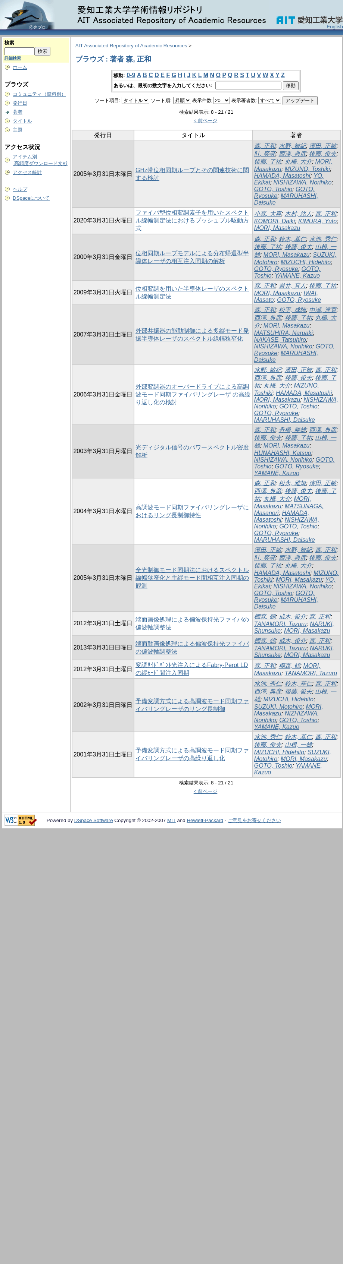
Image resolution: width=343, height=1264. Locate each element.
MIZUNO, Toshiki (307, 169)
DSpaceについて (31, 198)
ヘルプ (20, 189)
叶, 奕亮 (264, 154)
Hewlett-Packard (205, 820)
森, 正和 (264, 146)
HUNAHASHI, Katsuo (282, 453)
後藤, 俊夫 (322, 154)
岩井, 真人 (292, 285)
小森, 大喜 (267, 214)
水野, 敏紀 (292, 146)
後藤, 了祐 (267, 161)
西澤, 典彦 (292, 154)
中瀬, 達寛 (322, 310)
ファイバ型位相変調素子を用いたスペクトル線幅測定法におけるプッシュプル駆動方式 (192, 220)
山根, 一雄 (298, 745)
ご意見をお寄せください (254, 820)
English (335, 26)
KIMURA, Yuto (317, 221)
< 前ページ (206, 120)
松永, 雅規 (292, 483)
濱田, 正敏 (322, 146)
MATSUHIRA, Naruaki (283, 333)
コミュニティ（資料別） (39, 94)
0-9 (131, 75)
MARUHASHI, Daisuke (284, 420)
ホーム (20, 67)
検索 (9, 42)
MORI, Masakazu (277, 228)
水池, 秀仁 (322, 239)
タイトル (22, 121)
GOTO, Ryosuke (276, 269)
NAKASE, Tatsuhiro (280, 339)
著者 (17, 112)
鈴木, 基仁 (292, 239)
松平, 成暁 (292, 310)
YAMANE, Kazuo (297, 275)
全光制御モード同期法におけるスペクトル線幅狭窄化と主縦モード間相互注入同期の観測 (192, 578)
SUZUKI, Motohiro (278, 707)
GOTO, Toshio (273, 189)
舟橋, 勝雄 (292, 430)
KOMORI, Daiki (274, 221)
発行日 (20, 103)
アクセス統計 (27, 172)
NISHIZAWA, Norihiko (302, 182)
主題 (17, 130)
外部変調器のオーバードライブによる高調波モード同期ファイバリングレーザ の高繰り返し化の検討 (192, 394)
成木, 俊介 (292, 616)
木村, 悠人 (298, 214)
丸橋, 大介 (298, 161)
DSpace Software (93, 820)
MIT (171, 820)
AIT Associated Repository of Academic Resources (131, 45)
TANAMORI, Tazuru (280, 624)
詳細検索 (12, 58)
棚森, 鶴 (264, 616)
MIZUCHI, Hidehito (306, 262)
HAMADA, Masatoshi (282, 176)
